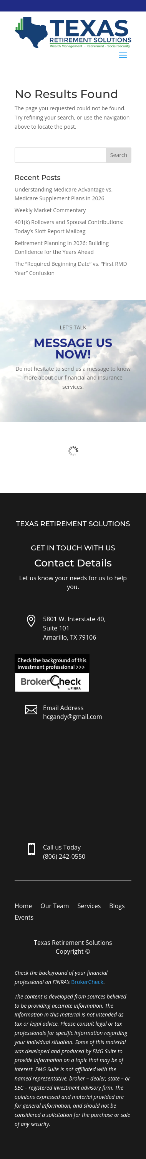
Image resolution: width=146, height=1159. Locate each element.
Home (23, 906)
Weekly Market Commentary (50, 210)
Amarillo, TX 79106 (69, 637)
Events (24, 918)
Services (89, 906)
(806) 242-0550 (64, 856)
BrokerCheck (87, 981)
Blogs (116, 906)
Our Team (54, 906)
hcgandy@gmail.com (72, 716)
